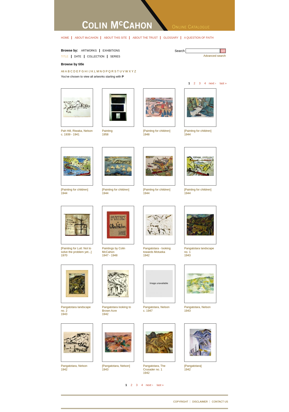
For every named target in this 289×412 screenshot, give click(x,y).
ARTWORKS (89, 50)
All (62, 71)
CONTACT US (220, 401)
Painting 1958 (107, 132)
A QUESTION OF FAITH (199, 37)
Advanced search (214, 55)
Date (77, 56)
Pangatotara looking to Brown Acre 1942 (116, 310)
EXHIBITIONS (111, 50)
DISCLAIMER (200, 401)
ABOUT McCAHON (86, 37)
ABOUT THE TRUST (145, 37)
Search (180, 51)
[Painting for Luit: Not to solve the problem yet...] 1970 (76, 252)
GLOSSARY (170, 37)
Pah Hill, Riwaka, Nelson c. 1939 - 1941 (77, 132)
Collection (96, 56)
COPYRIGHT (180, 401)
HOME (65, 37)
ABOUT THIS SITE (115, 37)
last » (223, 83)
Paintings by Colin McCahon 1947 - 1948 (113, 252)
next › (212, 83)
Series (115, 56)
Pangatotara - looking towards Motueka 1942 (157, 252)
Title (64, 56)
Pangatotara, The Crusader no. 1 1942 (154, 369)
